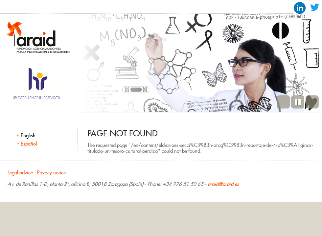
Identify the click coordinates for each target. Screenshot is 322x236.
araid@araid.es (223, 184)
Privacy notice (51, 172)
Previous (283, 101)
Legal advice (20, 172)
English (28, 135)
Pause (297, 101)
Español (29, 144)
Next (312, 101)
